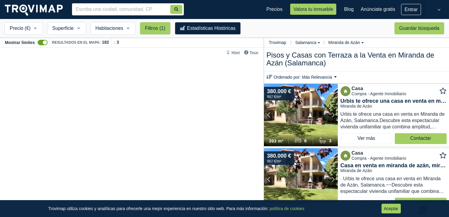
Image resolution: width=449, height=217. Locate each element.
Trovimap (277, 42)
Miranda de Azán (346, 42)
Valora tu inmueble (313, 9)
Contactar (420, 138)
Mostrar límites (20, 42)
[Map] (132, 132)
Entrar (411, 9)
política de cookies (287, 208)
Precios (274, 9)
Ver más (366, 138)
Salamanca (307, 42)
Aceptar (391, 208)
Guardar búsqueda (419, 28)
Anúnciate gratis (378, 9)
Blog (349, 9)
